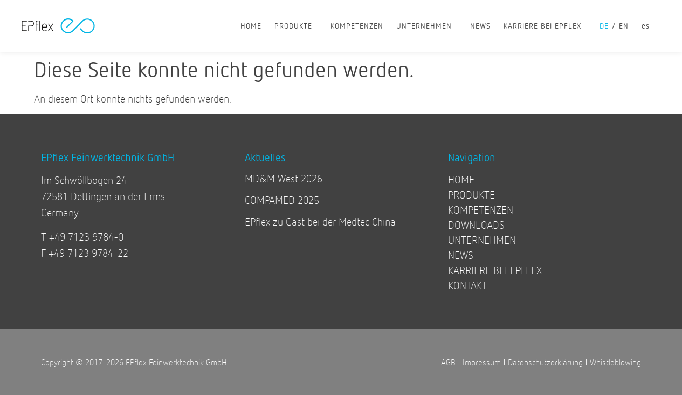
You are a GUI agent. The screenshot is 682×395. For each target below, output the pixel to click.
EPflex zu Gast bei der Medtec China (320, 221)
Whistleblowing (615, 361)
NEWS (480, 25)
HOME (250, 25)
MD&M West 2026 (283, 178)
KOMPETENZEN (356, 25)
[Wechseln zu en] (627, 25)
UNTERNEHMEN (426, 26)
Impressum (482, 361)
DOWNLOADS (476, 224)
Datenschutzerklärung (545, 361)
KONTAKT (467, 285)
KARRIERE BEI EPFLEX (545, 26)
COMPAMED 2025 (282, 200)
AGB (448, 361)
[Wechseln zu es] (645, 25)
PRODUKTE (296, 26)
